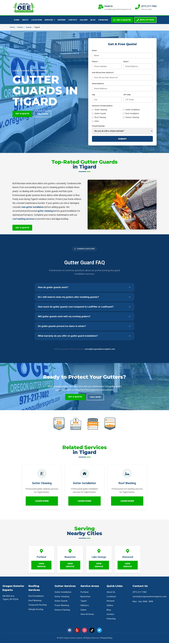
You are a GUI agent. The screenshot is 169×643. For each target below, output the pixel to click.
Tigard (83, 601)
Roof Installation (131, 113)
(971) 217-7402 (145, 20)
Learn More (42, 501)
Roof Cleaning (99, 117)
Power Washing (62, 605)
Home (16, 20)
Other (95, 121)
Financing (103, 20)
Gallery (84, 20)
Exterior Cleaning (131, 117)
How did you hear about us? (103, 72)
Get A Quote (22, 113)
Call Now (42, 114)
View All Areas (87, 614)
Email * (126, 61)
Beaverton (85, 596)
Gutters (20, 27)
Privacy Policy (106, 638)
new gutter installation (32, 207)
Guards (29, 27)
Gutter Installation (131, 110)
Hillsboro (85, 605)
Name (94, 50)
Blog (93, 20)
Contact (72, 20)
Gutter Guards (99, 113)
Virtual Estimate (98, 126)
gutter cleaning (45, 211)
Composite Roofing (37, 605)
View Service (41, 564)
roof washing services (23, 219)
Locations (36, 20)
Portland (84, 592)
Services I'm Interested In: (102, 106)
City (93, 95)
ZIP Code (127, 95)
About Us (111, 592)
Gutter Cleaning (99, 110)
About (25, 20)
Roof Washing (35, 600)
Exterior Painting (62, 609)
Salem (83, 609)
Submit (122, 139)
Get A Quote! (122, 20)
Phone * (95, 61)
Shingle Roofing (35, 609)
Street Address (98, 83)
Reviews (62, 20)
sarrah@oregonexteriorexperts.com (100, 349)
